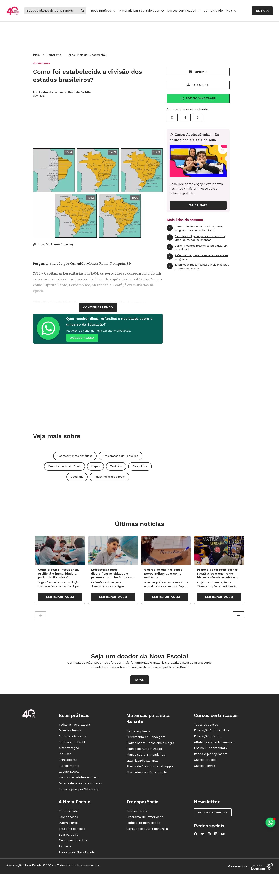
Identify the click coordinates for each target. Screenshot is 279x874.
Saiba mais (198, 205)
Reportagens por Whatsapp (79, 789)
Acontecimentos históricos (75, 455)
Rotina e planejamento (210, 754)
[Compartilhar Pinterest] (198, 117)
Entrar (262, 10)
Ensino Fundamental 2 (210, 748)
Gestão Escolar (70, 771)
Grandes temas (70, 730)
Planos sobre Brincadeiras (145, 755)
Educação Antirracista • (211, 730)
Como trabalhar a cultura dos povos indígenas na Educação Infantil (195, 228)
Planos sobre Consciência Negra (150, 743)
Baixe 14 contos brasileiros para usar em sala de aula (197, 247)
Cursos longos (204, 766)
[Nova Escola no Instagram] (209, 833)
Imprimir (198, 72)
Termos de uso (137, 811)
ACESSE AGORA (82, 338)
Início (36, 54)
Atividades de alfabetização (146, 772)
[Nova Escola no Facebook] (195, 833)
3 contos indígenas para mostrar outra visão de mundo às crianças (196, 238)
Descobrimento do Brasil (64, 466)
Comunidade (213, 10)
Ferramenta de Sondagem (145, 737)
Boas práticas (103, 10)
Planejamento (69, 766)
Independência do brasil (109, 476)
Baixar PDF (198, 85)
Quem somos (68, 822)
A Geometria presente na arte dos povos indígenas (197, 257)
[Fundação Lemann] (262, 866)
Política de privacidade (143, 822)
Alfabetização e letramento (214, 742)
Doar (140, 680)
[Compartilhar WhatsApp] (172, 117)
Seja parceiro (68, 834)
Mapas (95, 466)
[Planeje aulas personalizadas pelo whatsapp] (270, 822)
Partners (65, 846)
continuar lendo (98, 307)
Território (116, 466)
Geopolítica (140, 466)
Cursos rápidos (205, 760)
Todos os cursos (206, 724)
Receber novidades (212, 812)
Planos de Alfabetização (144, 749)
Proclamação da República (120, 455)
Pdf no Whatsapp (198, 98)
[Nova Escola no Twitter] (202, 833)
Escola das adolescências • (79, 777)
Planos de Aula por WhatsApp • (149, 766)
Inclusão (65, 754)
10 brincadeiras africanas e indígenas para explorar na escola (198, 266)
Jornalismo (54, 54)
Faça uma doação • (73, 840)
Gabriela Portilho (79, 91)
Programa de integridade (145, 817)
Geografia (77, 476)
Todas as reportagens (75, 724)
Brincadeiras (68, 760)
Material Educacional (142, 760)
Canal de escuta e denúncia (147, 828)
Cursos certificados (184, 10)
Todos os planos (138, 731)
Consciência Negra (72, 736)
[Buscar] (51, 10)
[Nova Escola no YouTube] (223, 833)
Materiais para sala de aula (141, 10)
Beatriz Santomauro (52, 91)
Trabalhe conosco (72, 828)
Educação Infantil (72, 742)
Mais (231, 10)
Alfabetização (69, 748)
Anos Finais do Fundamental (87, 54)
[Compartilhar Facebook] (185, 117)
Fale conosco (68, 817)
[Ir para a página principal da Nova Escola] (13, 10)
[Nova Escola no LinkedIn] (215, 833)
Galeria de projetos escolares (80, 783)
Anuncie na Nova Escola (77, 852)
